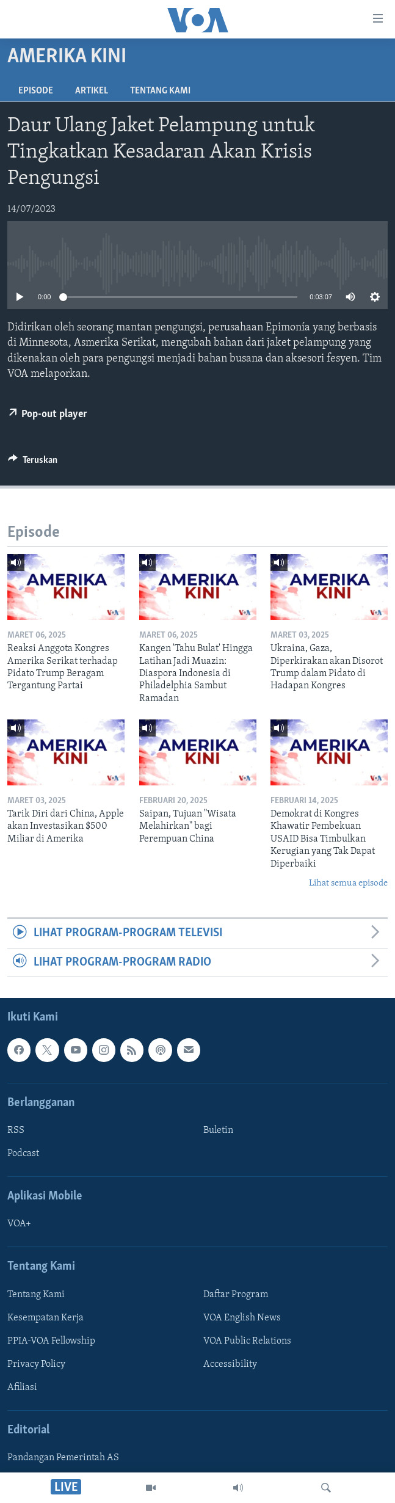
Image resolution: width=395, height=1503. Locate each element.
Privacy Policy (36, 1364)
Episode (35, 91)
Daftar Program (235, 1295)
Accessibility (230, 1364)
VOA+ (19, 1224)
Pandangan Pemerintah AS (63, 1458)
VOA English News (242, 1318)
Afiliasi (22, 1387)
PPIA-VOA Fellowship (51, 1341)
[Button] (32, 463)
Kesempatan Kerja (45, 1318)
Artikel (91, 91)
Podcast (23, 1154)
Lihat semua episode (348, 883)
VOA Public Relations (247, 1341)
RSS (15, 1130)
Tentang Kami (160, 91)
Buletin (218, 1130)
